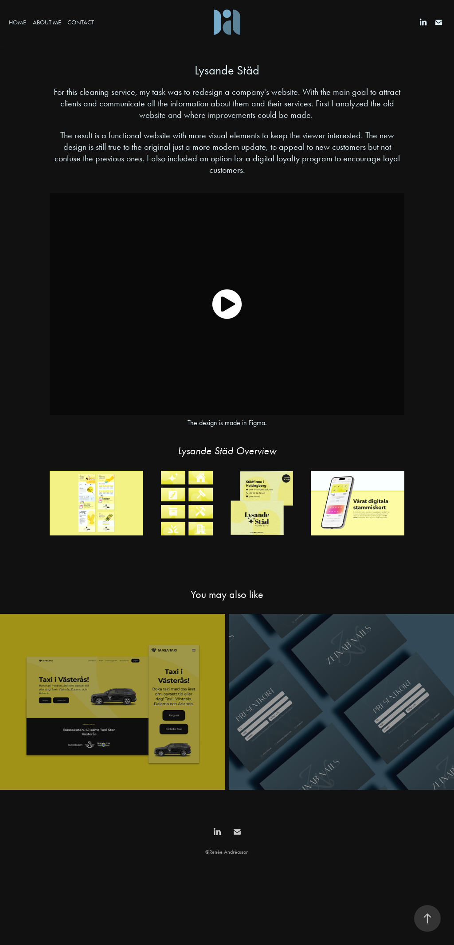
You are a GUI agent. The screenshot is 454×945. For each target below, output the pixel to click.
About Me (47, 22)
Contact (80, 22)
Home (17, 22)
